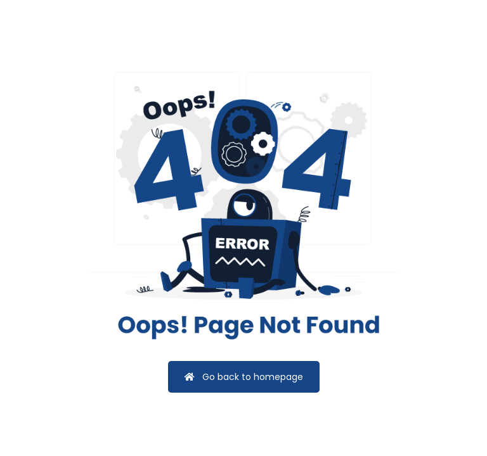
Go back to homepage (244, 376)
